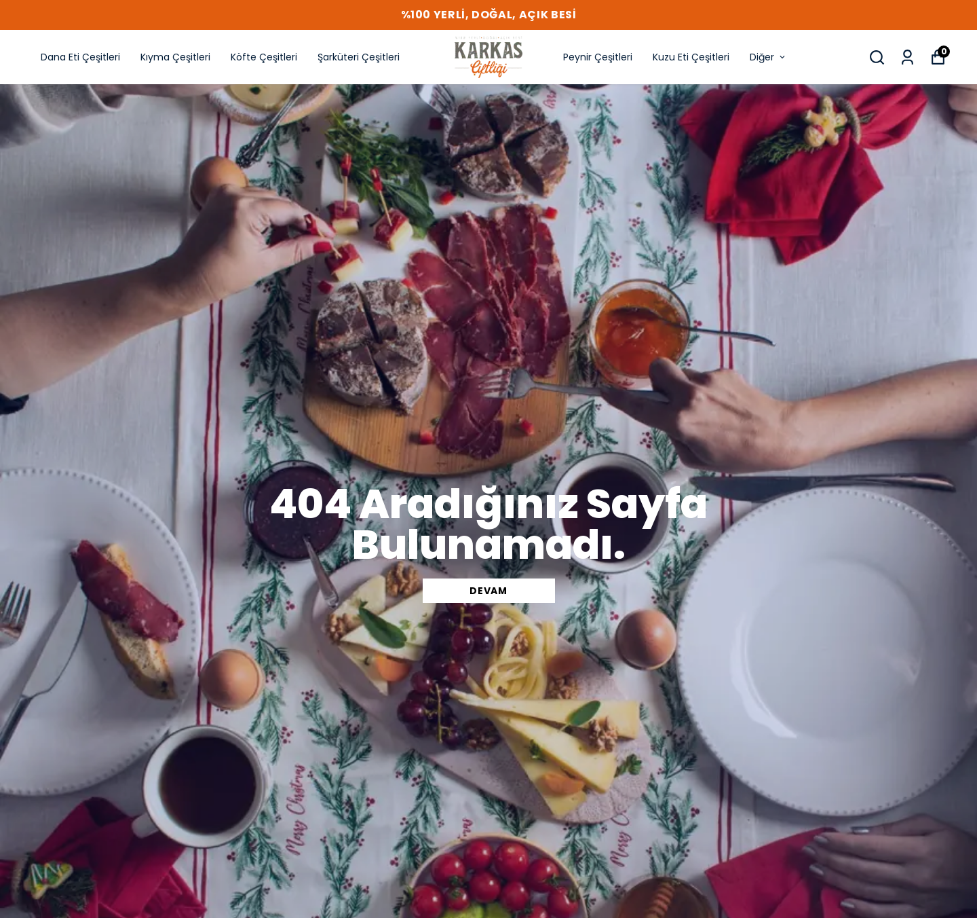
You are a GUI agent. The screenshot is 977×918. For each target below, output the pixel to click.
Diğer (768, 57)
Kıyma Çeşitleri (175, 57)
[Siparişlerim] (907, 57)
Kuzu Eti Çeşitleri (691, 57)
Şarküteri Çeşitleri (359, 57)
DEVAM (488, 591)
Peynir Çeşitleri (597, 57)
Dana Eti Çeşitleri (80, 57)
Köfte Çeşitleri (264, 57)
